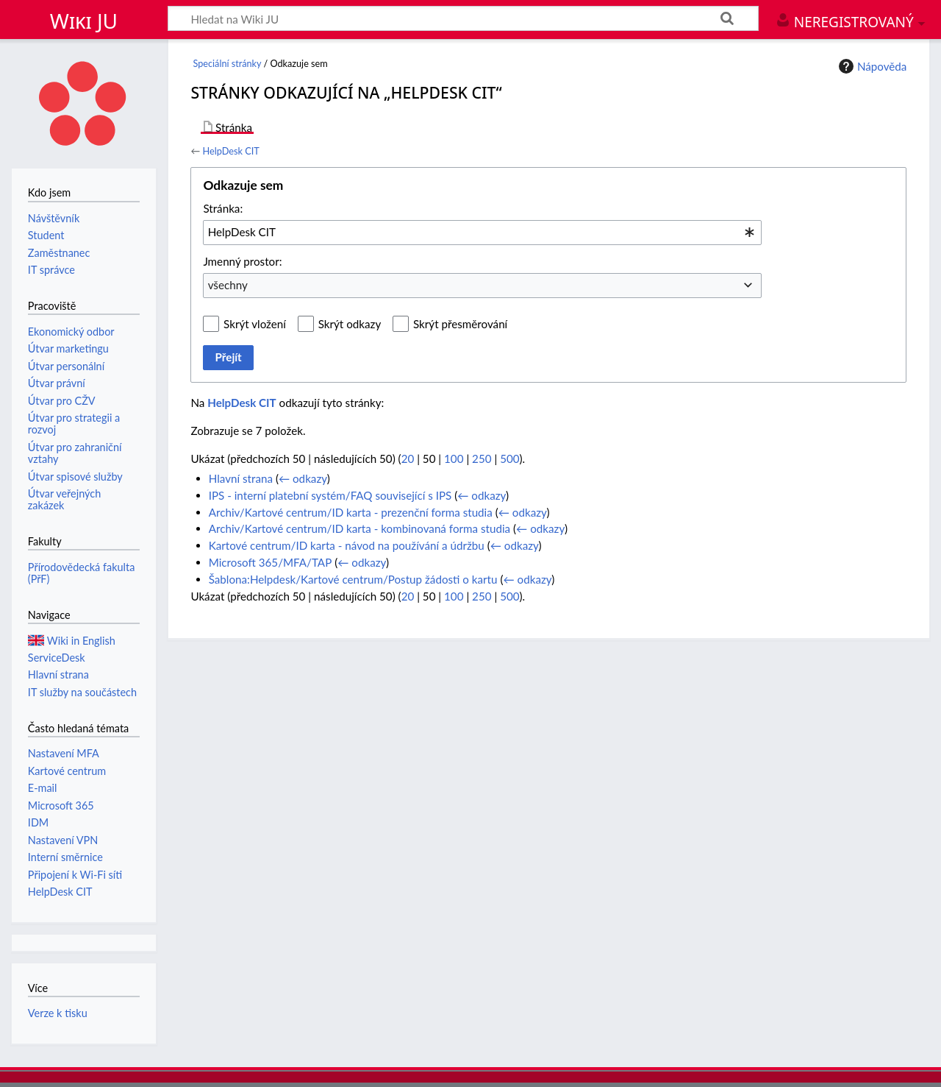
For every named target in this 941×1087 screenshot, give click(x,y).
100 (453, 458)
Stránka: (223, 208)
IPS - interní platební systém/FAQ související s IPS (330, 495)
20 (408, 458)
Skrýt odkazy (350, 323)
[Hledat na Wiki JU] (463, 18)
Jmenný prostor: (242, 261)
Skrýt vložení (254, 323)
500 (509, 458)
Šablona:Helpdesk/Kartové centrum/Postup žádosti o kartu (353, 579)
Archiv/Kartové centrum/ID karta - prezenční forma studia (351, 512)
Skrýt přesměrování (460, 323)
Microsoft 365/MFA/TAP (270, 562)
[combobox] (482, 232)
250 (481, 458)
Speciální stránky (227, 63)
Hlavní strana (241, 478)
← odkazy (303, 478)
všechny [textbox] (228, 284)
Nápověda (871, 66)
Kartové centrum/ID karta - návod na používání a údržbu (346, 545)
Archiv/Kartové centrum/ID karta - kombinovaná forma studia (359, 528)
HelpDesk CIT (230, 151)
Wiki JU (84, 21)
